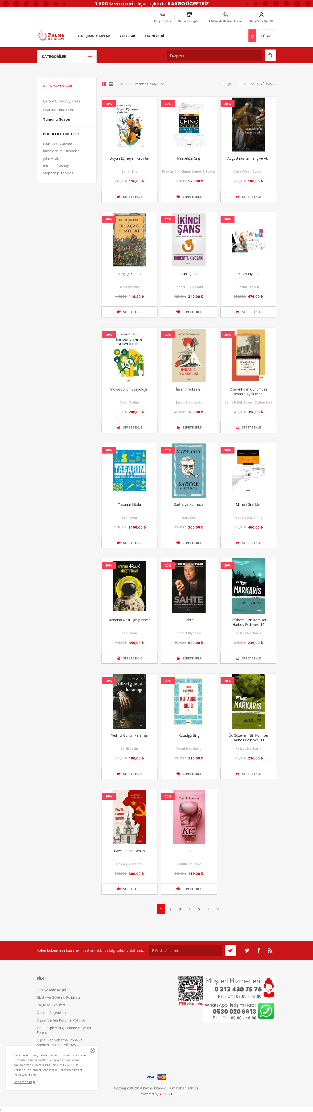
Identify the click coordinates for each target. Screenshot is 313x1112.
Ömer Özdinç (129, 402)
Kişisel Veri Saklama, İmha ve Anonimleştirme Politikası (59, 1042)
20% (108, 103)
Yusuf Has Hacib (188, 748)
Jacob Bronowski (189, 402)
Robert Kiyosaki (189, 633)
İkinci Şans (189, 273)
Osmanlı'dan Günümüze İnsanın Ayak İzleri (248, 391)
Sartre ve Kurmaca (188, 504)
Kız (189, 850)
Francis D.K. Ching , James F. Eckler (189, 171)
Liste (111, 84)
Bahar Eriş (129, 171)
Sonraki (208, 909)
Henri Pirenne (129, 287)
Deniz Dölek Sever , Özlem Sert (248, 402)
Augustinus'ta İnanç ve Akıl (248, 158)
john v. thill (51, 158)
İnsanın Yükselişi (188, 389)
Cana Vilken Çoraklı (248, 171)
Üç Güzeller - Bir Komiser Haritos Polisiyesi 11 (248, 737)
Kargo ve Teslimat (51, 1005)
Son (217, 909)
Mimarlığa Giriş (189, 158)
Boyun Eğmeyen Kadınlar (129, 158)
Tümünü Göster (57, 119)
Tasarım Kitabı (129, 504)
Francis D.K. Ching (248, 518)
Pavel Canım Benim (129, 850)
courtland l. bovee (57, 143)
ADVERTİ (166, 1094)
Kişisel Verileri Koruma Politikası (62, 1020)
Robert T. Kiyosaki (189, 287)
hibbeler (72, 151)
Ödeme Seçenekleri (52, 1012)
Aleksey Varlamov (129, 864)
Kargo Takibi (162, 21)
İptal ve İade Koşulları (53, 989)
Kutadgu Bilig (189, 735)
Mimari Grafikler (248, 504)
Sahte (188, 620)
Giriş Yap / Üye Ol (261, 21)
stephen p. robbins (58, 173)
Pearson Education (58, 109)
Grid (103, 84)
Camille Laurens (188, 864)
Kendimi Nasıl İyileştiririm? (129, 620)
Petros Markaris (248, 633)
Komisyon (129, 518)
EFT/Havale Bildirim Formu (225, 21)
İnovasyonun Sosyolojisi (129, 389)
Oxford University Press (61, 101)
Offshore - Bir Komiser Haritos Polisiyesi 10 (248, 622)
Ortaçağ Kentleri (129, 273)
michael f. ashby (56, 165)
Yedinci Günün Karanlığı (129, 735)
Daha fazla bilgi (24, 1082)
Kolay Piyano (248, 273)
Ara (270, 55)
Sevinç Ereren (248, 287)
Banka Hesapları (189, 21)
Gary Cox (189, 518)
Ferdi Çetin (129, 748)
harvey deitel (53, 151)
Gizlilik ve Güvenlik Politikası (58, 997)
